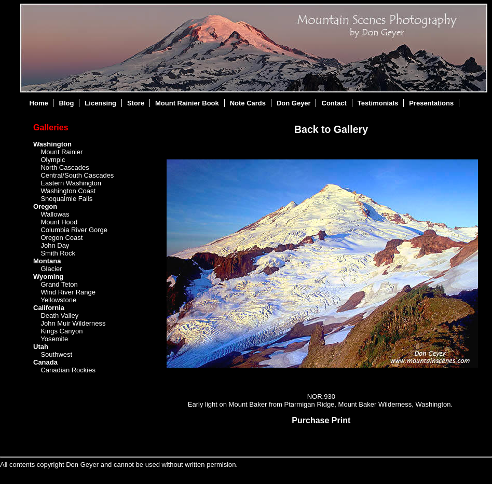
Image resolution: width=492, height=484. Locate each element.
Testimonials (378, 103)
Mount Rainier (61, 152)
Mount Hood (58, 222)
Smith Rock (57, 253)
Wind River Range (67, 292)
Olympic (52, 160)
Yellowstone (58, 300)
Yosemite (54, 339)
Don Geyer (294, 103)
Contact (334, 103)
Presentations (431, 103)
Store (135, 103)
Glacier (51, 269)
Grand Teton (58, 284)
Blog (66, 103)
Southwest (56, 354)
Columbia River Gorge (73, 230)
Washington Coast (67, 191)
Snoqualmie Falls (66, 199)
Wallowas (54, 214)
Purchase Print (321, 420)
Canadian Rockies (67, 370)
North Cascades (64, 167)
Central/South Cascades (77, 175)
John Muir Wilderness (72, 323)
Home (39, 103)
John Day (54, 245)
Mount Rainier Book (187, 103)
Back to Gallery (331, 129)
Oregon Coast (61, 237)
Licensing (100, 103)
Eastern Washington (70, 183)
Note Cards (248, 103)
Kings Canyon (61, 331)
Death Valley (59, 315)
